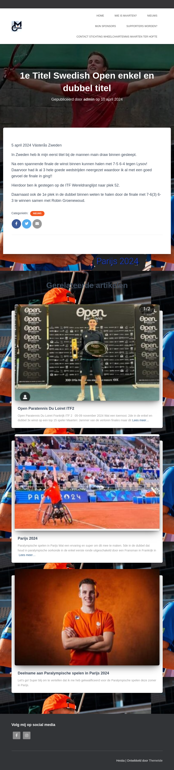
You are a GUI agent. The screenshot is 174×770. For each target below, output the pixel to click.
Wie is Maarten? (126, 15)
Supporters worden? (141, 26)
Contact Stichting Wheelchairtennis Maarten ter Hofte (117, 36)
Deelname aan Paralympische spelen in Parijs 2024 (63, 673)
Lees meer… (140, 420)
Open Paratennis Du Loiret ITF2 (46, 408)
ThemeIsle (155, 760)
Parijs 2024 (28, 538)
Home (100, 15)
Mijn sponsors (105, 26)
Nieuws (152, 15)
